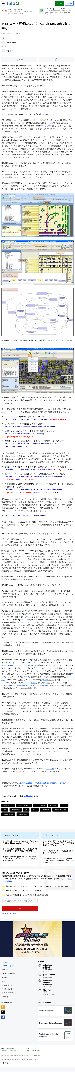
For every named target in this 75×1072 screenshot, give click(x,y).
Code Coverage (9, 812)
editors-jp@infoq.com (33, 1055)
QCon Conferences (9, 976)
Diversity (6, 999)
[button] (20, 909)
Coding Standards (61, 808)
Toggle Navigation (3, 3)
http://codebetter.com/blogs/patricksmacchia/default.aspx (30, 684)
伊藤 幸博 (9, 52)
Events (5, 980)
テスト (35, 808)
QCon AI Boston (49, 977)
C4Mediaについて (9, 995)
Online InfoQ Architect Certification (48, 969)
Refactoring (16, 808)
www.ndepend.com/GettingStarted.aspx (18, 664)
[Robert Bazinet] (3, 44)
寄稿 (4, 983)
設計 (27, 808)
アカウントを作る (9, 968)
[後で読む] (56, 60)
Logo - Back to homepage (14, 3)
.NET (5, 808)
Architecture (29, 795)
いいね (21, 60)
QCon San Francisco (47, 993)
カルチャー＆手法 (40, 804)
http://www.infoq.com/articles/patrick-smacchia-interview (42, 781)
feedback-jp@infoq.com (9, 1055)
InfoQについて (8, 991)
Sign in (69, 3)
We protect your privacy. (10, 915)
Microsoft (46, 808)
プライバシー (6, 1067)
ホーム (5, 964)
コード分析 (54, 804)
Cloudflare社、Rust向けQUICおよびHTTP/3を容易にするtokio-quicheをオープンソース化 (21, 842)
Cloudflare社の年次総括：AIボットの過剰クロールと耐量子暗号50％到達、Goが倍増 (20, 850)
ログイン (6, 972)
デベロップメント (8, 804)
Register (59, 3)
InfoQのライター (8, 987)
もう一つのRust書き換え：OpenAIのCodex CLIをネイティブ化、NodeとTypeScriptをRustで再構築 (19, 859)
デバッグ (64, 804)
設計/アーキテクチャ (24, 804)
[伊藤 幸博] (3, 52)
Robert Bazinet (11, 44)
